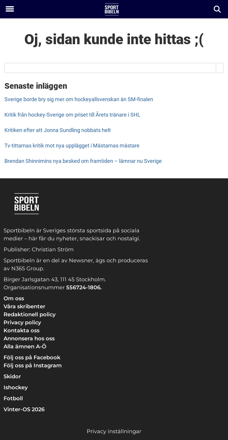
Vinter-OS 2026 (24, 409)
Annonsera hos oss (29, 338)
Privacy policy (22, 322)
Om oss (14, 298)
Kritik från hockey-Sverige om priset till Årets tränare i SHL (72, 115)
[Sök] (218, 9)
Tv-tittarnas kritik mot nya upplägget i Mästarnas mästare (72, 145)
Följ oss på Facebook (32, 357)
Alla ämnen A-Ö (25, 346)
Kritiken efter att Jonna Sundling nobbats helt (57, 130)
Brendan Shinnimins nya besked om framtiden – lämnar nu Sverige (83, 161)
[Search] (220, 68)
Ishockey (16, 387)
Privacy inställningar (114, 431)
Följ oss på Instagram (33, 365)
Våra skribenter (24, 306)
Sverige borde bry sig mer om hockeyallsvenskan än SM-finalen (78, 99)
